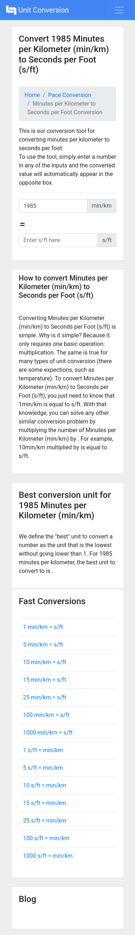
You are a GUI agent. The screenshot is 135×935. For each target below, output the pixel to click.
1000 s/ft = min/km (48, 855)
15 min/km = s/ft (44, 679)
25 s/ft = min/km (44, 820)
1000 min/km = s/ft (48, 732)
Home (32, 95)
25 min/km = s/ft (44, 697)
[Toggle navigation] (119, 10)
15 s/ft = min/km (44, 803)
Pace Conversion (69, 95)
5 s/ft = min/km (43, 767)
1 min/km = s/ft (43, 627)
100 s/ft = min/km (46, 838)
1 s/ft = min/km (43, 750)
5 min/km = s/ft (43, 644)
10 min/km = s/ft (44, 662)
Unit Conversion (37, 10)
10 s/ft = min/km (44, 785)
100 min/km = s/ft (46, 715)
